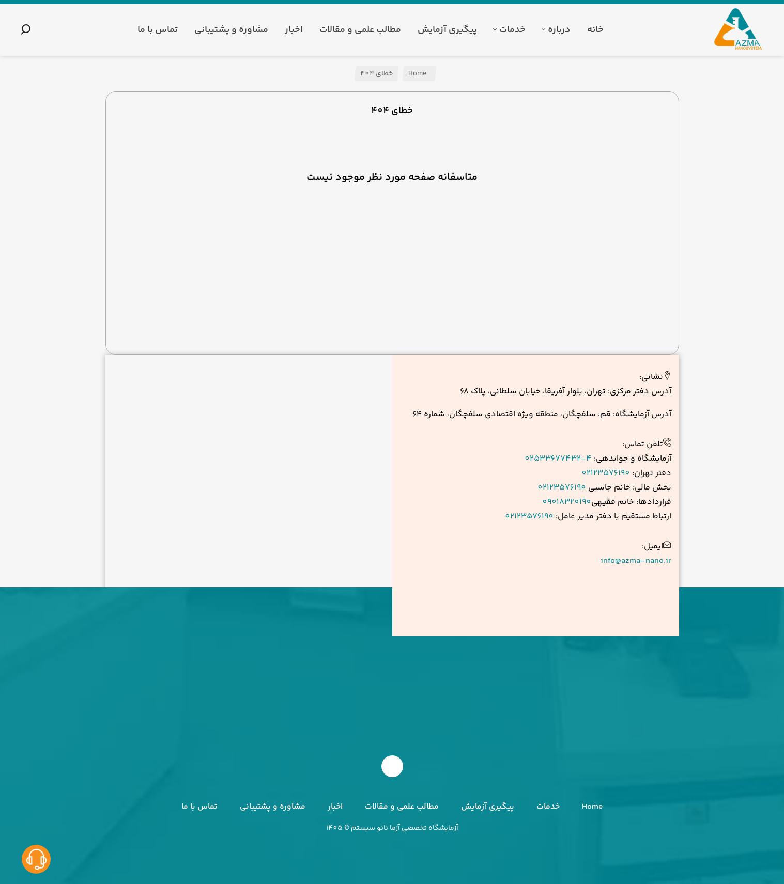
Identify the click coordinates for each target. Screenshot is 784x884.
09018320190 (566, 502)
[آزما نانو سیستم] (739, 29)
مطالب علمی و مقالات (402, 806)
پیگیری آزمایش (487, 806)
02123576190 (605, 473)
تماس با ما (199, 806)
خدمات (548, 806)
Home (418, 74)
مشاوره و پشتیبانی (272, 806)
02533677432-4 (558, 458)
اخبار (335, 806)
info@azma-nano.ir (636, 561)
